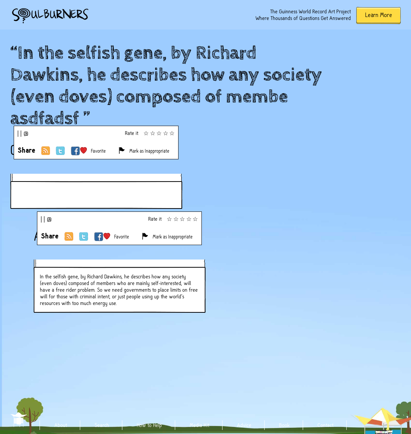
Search (102, 425)
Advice (244, 425)
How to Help (149, 425)
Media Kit (199, 425)
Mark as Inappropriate (149, 151)
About (60, 425)
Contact (325, 425)
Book (284, 425)
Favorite (98, 151)
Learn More (378, 14)
